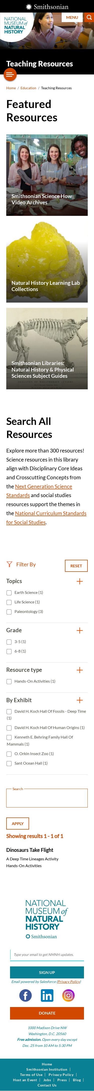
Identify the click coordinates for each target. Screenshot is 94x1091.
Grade (14, 630)
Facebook (25, 995)
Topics (14, 581)
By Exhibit (19, 700)
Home (11, 88)
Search (89, 17)
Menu (72, 17)
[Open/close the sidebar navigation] (10, 74)
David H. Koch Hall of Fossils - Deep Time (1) (46, 714)
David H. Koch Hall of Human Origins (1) (49, 727)
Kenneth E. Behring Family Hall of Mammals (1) (40, 740)
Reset (76, 565)
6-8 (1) (20, 651)
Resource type (24, 669)
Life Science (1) (27, 601)
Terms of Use (31, 1074)
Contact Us (47, 1085)
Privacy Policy (68, 981)
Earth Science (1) (28, 592)
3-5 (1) (20, 641)
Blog (77, 1080)
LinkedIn (47, 995)
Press (62, 1080)
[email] (47, 955)
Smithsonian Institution (46, 1069)
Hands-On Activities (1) (34, 681)
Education (28, 88)
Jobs (47, 1080)
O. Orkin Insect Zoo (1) (34, 753)
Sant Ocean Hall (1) (31, 763)
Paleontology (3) (28, 611)
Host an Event (25, 1080)
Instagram (68, 995)
